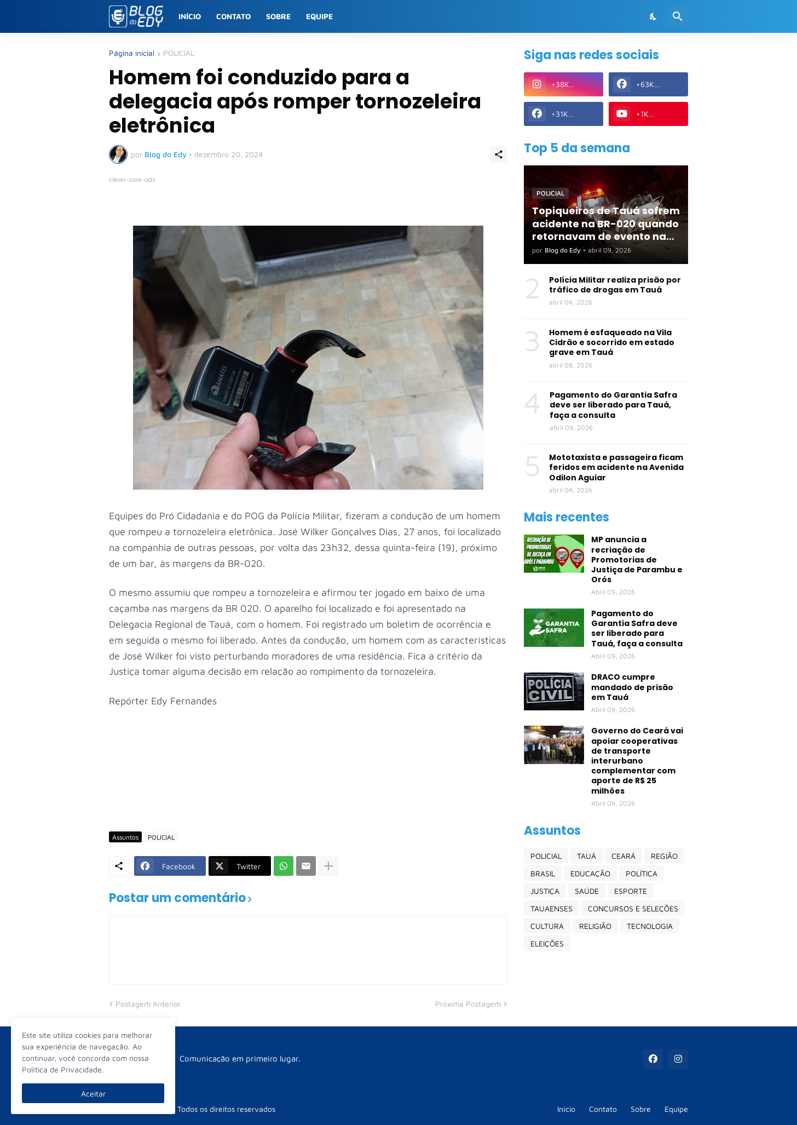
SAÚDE (587, 891)
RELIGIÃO (595, 926)
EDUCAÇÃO (590, 873)
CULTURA (547, 926)
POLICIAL (178, 53)
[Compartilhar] (498, 154)
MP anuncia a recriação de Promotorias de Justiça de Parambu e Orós (637, 559)
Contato (233, 16)
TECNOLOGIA (650, 926)
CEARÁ (623, 855)
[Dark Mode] (653, 16)
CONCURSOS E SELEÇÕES (633, 908)
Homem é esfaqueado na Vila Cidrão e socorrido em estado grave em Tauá (611, 343)
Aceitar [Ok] (93, 1093)
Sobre (278, 16)
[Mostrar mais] (328, 866)
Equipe (319, 16)
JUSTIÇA (544, 891)
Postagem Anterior (148, 1003)
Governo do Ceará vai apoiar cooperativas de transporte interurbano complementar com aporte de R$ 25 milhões (637, 760)
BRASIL (542, 873)
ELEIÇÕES (547, 943)
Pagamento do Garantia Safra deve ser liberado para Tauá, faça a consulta (613, 405)
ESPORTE (630, 891)
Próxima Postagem (468, 1003)
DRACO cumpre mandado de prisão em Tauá (632, 687)
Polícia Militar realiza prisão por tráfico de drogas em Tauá (615, 285)
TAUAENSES (551, 908)
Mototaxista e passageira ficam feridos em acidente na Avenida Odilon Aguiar (616, 467)
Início (189, 16)
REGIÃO (664, 855)
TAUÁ (586, 855)
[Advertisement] (308, 791)
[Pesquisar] (677, 16)
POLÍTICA (641, 873)
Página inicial (131, 53)
